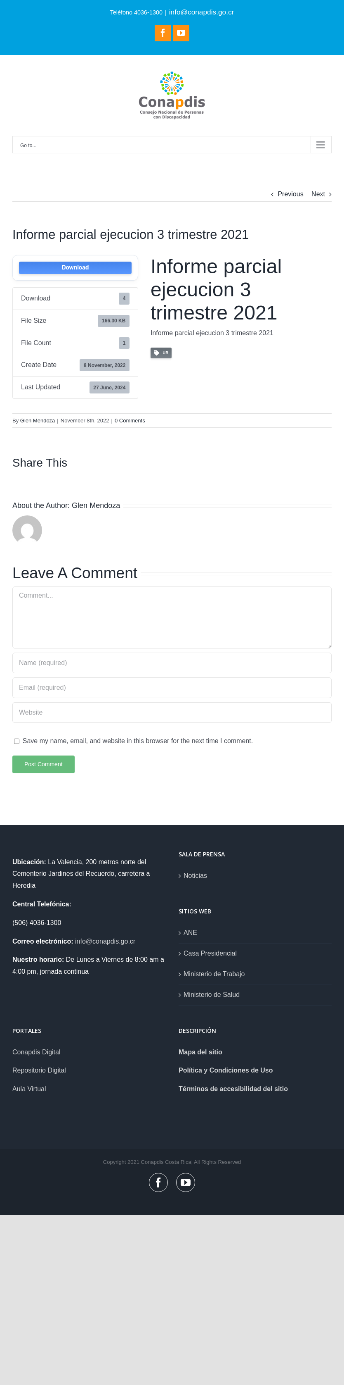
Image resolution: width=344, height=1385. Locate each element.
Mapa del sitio (200, 1052)
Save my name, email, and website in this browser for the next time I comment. (138, 740)
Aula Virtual (29, 1088)
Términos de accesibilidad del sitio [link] (233, 1088)
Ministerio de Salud (212, 994)
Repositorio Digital (39, 1070)
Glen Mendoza (37, 420)
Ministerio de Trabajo (214, 973)
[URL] (172, 712)
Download (75, 267)
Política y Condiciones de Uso (226, 1070)
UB (161, 353)
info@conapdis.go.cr (201, 12)
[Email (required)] (172, 687)
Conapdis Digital (36, 1052)
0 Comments (130, 420)
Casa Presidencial (210, 953)
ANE (190, 932)
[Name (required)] (172, 663)
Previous (290, 194)
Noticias (195, 875)
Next (318, 194)
